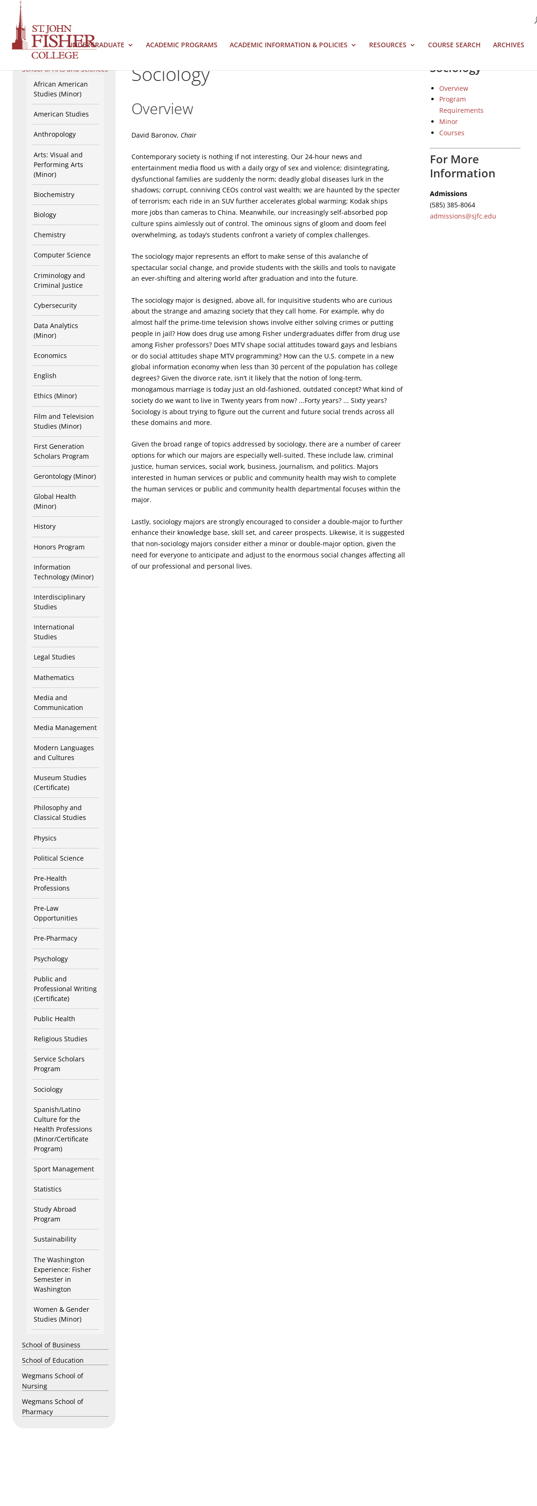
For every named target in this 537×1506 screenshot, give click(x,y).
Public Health (54, 1018)
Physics (45, 837)
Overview (453, 88)
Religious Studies (60, 1038)
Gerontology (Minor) (65, 476)
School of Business (51, 1344)
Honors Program (59, 546)
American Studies (61, 114)
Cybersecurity (55, 305)
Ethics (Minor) (55, 395)
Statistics (48, 1188)
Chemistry (49, 234)
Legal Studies (54, 656)
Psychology (51, 958)
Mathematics (54, 677)
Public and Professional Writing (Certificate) (65, 988)
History (45, 526)
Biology (45, 214)
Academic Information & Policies (289, 45)
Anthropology (55, 134)
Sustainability (55, 1239)
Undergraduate (96, 45)
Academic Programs (182, 45)
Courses (451, 132)
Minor (448, 121)
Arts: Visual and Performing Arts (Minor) (58, 164)
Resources (387, 45)
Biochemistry (54, 194)
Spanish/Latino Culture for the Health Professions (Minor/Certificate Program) (63, 1129)
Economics (50, 355)
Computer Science (62, 254)
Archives (508, 45)
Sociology (48, 1089)
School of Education (53, 1360)
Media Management (65, 727)
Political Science (59, 858)
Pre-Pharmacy (55, 938)
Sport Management (64, 1168)
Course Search (454, 45)
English (45, 375)
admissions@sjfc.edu (463, 216)
